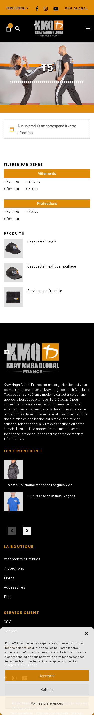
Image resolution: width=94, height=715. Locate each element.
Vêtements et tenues (22, 559)
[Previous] (12, 531)
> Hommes (12, 181)
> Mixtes (32, 188)
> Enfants (33, 181)
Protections (14, 568)
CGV (7, 621)
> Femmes (11, 188)
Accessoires (14, 587)
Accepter (47, 675)
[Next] (27, 531)
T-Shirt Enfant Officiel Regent (51, 496)
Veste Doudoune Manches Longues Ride (40, 485)
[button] (86, 633)
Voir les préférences (47, 703)
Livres (9, 578)
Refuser (47, 689)
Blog (8, 596)
